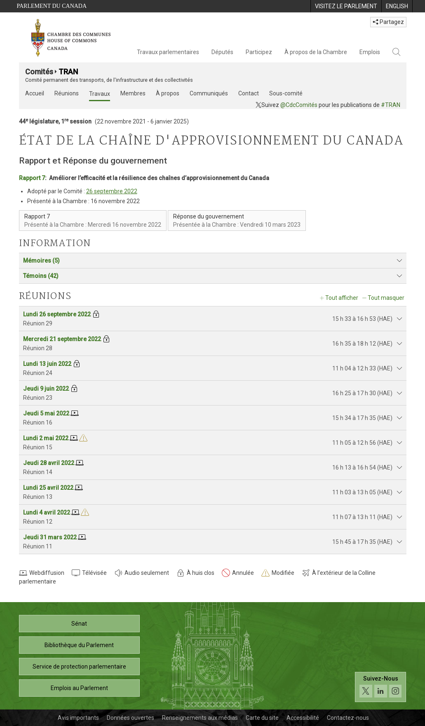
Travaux (99, 93)
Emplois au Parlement (79, 688)
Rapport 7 (32, 178)
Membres (133, 93)
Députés (222, 52)
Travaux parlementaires (168, 52)
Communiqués (209, 93)
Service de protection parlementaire (79, 666)
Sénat (79, 623)
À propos (167, 93)
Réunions (66, 93)
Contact (248, 93)
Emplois (369, 52)
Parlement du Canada (52, 6)
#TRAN (390, 105)
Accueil (34, 93)
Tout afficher (341, 297)
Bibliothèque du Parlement (79, 645)
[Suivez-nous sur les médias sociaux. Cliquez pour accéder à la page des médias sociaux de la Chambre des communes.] (380, 687)
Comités (39, 71)
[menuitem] (345, 6)
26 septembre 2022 (111, 191)
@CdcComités (298, 105)
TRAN (68, 71)
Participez (259, 52)
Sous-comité (286, 93)
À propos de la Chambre (315, 52)
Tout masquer (386, 297)
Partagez (388, 22)
